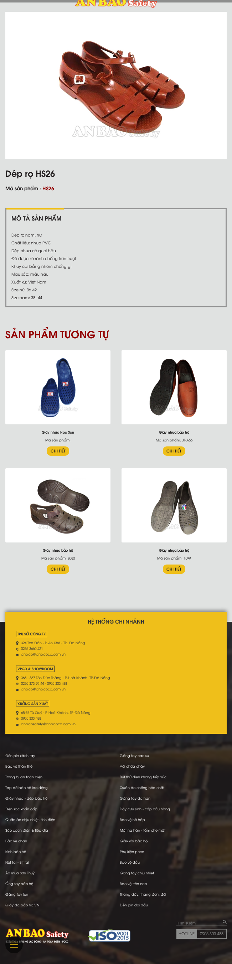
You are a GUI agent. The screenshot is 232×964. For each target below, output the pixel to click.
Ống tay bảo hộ (19, 883)
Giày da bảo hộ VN (22, 904)
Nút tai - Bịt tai (17, 862)
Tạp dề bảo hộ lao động (26, 787)
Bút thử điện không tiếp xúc (143, 776)
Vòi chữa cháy (132, 766)
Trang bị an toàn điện (23, 776)
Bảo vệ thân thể (18, 766)
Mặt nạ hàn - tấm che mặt (142, 830)
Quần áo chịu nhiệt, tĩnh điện (30, 819)
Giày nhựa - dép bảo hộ (26, 798)
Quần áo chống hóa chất (142, 787)
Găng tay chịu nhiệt (137, 872)
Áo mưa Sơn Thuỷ (20, 872)
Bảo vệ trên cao (133, 883)
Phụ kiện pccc (132, 851)
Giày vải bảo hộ (134, 840)
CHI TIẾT (58, 451)
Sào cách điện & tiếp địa (26, 830)
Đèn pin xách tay (20, 755)
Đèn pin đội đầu (134, 904)
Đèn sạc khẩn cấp (21, 808)
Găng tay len (16, 894)
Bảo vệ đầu (130, 862)
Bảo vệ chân (16, 840)
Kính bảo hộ (15, 851)
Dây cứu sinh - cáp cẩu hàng (145, 808)
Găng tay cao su (134, 755)
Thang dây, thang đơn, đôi (143, 894)
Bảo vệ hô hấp (132, 819)
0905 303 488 (211, 933)
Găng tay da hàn (135, 798)
